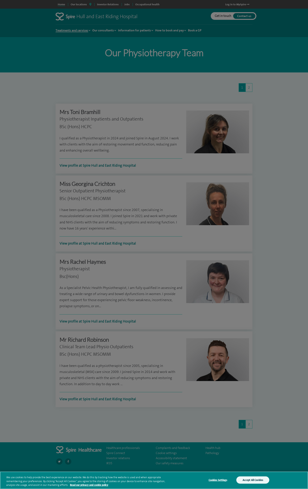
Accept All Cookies (253, 482)
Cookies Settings (218, 482)
